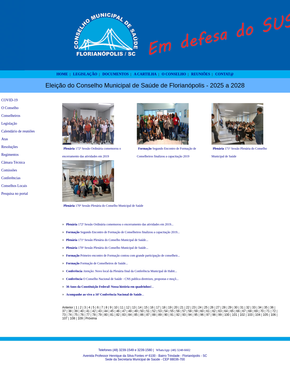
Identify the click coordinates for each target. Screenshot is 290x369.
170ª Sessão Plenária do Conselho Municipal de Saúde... (107, 248)
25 (206, 307)
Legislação (9, 123)
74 (70, 315)
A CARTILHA (145, 74)
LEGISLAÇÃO (85, 74)
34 (259, 307)
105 (265, 315)
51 (148, 311)
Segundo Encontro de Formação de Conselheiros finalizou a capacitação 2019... (123, 232)
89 (160, 315)
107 (64, 318)
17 (157, 307)
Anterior (67, 307)
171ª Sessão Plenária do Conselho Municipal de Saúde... (107, 240)
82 (117, 315)
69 (256, 311)
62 (214, 311)
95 (195, 315)
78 (94, 315)
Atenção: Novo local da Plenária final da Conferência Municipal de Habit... (121, 271)
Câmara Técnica (13, 162)
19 (170, 307)
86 (142, 315)
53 (160, 311)
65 (232, 311)
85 (136, 315)
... (110, 287)
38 (70, 311)
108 (72, 318)
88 (153, 315)
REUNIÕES (200, 74)
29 (229, 307)
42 (94, 311)
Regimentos (10, 155)
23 (193, 307)
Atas (4, 139)
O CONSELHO (174, 74)
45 (112, 311)
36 (271, 307)
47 (124, 311)
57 (184, 311)
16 (151, 307)
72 (273, 311)
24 (199, 307)
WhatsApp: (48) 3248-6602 (173, 350)
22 (187, 307)
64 (226, 311)
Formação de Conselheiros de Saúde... (97, 263)
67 (244, 311)
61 (208, 311)
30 (235, 307)
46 (117, 311)
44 (106, 311)
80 (106, 315)
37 (64, 311)
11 (121, 307)
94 (190, 315)
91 (172, 315)
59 (195, 311)
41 (88, 311)
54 (166, 311)
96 (202, 315)
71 (268, 311)
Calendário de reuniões (18, 131)
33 (254, 307)
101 (234, 315)
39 (75, 311)
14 (140, 307)
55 (172, 311)
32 (248, 307)
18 (163, 307)
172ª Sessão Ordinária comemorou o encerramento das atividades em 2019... (119, 224)
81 (112, 315)
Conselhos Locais (14, 186)
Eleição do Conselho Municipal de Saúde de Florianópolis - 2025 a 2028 (145, 85)
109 (80, 318)
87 (148, 315)
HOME (62, 74)
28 (223, 307)
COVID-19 (9, 100)
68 (250, 311)
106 (273, 315)
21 (181, 307)
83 (124, 315)
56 (178, 311)
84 (130, 315)
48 (130, 311)
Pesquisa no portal (14, 194)
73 (64, 315)
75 (75, 315)
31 (241, 307)
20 (176, 307)
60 (202, 311)
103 (250, 315)
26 (212, 307)
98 (214, 315)
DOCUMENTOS (115, 74)
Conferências (10, 178)
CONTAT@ (224, 74)
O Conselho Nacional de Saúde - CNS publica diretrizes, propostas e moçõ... (122, 279)
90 (166, 315)
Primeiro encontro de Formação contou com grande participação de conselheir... (123, 255)
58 (190, 311)
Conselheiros (10, 116)
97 (208, 315)
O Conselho (10, 108)
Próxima (91, 318)
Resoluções (9, 147)
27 (218, 307)
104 (257, 315)
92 (178, 315)
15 (145, 307)
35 (265, 307)
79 (100, 315)
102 (242, 315)
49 (136, 311)
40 (81, 311)
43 (100, 311)
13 (134, 307)
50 (142, 311)
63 (220, 311)
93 (184, 315)
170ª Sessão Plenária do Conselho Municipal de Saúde (103, 205)
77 (88, 315)
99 (220, 315)
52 (153, 311)
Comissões (9, 170)
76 (81, 315)
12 (128, 307)
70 (262, 311)
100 (226, 315)
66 (238, 311)
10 (115, 307)
